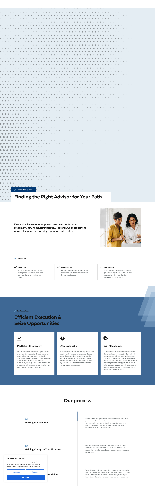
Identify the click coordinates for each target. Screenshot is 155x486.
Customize (16, 472)
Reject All (35, 472)
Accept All (25, 477)
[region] (25, 468)
